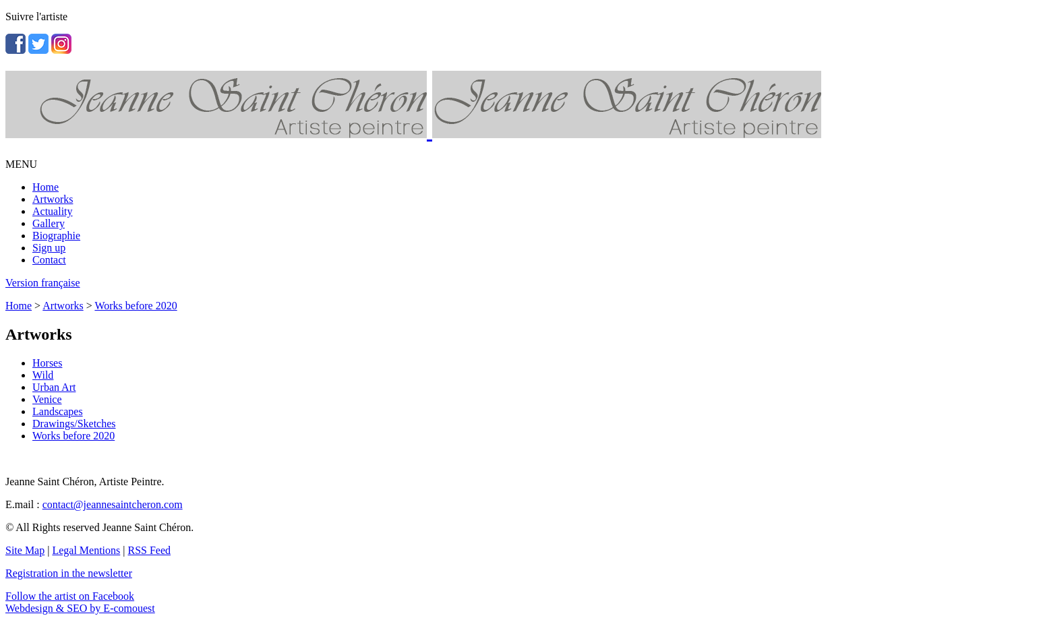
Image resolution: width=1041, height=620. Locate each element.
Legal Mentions (86, 550)
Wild (42, 375)
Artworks (52, 199)
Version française (42, 282)
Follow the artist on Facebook (69, 596)
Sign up (48, 247)
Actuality (52, 211)
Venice (47, 399)
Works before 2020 (135, 305)
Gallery (48, 223)
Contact (49, 260)
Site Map (24, 550)
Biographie (56, 235)
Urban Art (54, 387)
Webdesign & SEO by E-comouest (80, 608)
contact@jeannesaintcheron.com (112, 504)
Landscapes (57, 411)
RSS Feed (149, 550)
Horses (47, 363)
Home (45, 187)
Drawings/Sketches (74, 423)
